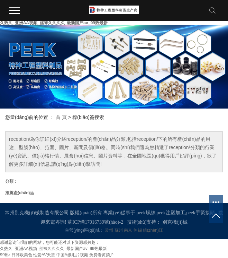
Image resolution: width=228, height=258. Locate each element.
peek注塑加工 (170, 212)
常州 (109, 230)
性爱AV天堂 (44, 254)
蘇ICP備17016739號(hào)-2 (95, 222)
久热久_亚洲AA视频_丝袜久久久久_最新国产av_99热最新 (54, 22)
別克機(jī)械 (175, 222)
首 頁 (61, 117)
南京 (128, 230)
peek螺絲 (145, 212)
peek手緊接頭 (200, 212)
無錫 (138, 230)
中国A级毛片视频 (72, 254)
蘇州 (119, 230)
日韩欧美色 (21, 254)
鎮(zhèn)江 (153, 230)
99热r (5, 254)
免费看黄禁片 (101, 254)
